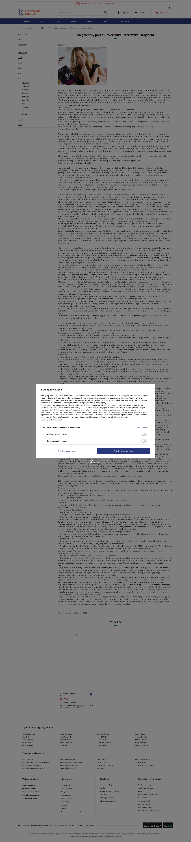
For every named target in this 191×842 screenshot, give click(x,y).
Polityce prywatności (120, 417)
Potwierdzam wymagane (68, 451)
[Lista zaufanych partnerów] (51, 419)
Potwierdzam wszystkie (123, 451)
